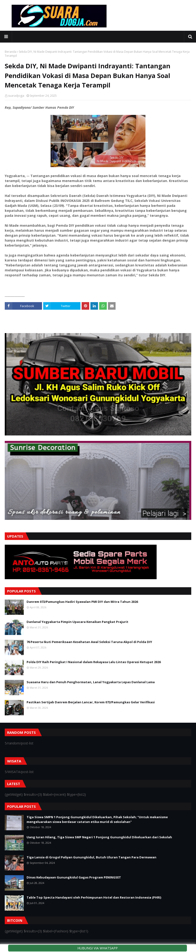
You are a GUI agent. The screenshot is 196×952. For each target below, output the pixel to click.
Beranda (10, 52)
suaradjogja (16, 96)
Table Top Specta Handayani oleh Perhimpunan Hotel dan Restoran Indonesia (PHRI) (94, 897)
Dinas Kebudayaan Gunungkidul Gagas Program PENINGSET (74, 877)
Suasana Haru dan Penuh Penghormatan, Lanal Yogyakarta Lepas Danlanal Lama (91, 682)
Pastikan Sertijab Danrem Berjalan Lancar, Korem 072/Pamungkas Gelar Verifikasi (91, 702)
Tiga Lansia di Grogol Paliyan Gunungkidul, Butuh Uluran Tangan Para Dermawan (91, 857)
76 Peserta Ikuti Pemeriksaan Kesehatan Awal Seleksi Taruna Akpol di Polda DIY (89, 642)
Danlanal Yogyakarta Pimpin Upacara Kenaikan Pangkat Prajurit (77, 622)
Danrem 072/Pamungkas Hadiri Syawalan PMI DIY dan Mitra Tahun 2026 (82, 602)
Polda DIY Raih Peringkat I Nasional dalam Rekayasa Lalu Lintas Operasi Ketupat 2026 (94, 662)
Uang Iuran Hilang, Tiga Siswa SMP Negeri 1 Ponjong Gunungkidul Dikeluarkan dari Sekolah (99, 837)
